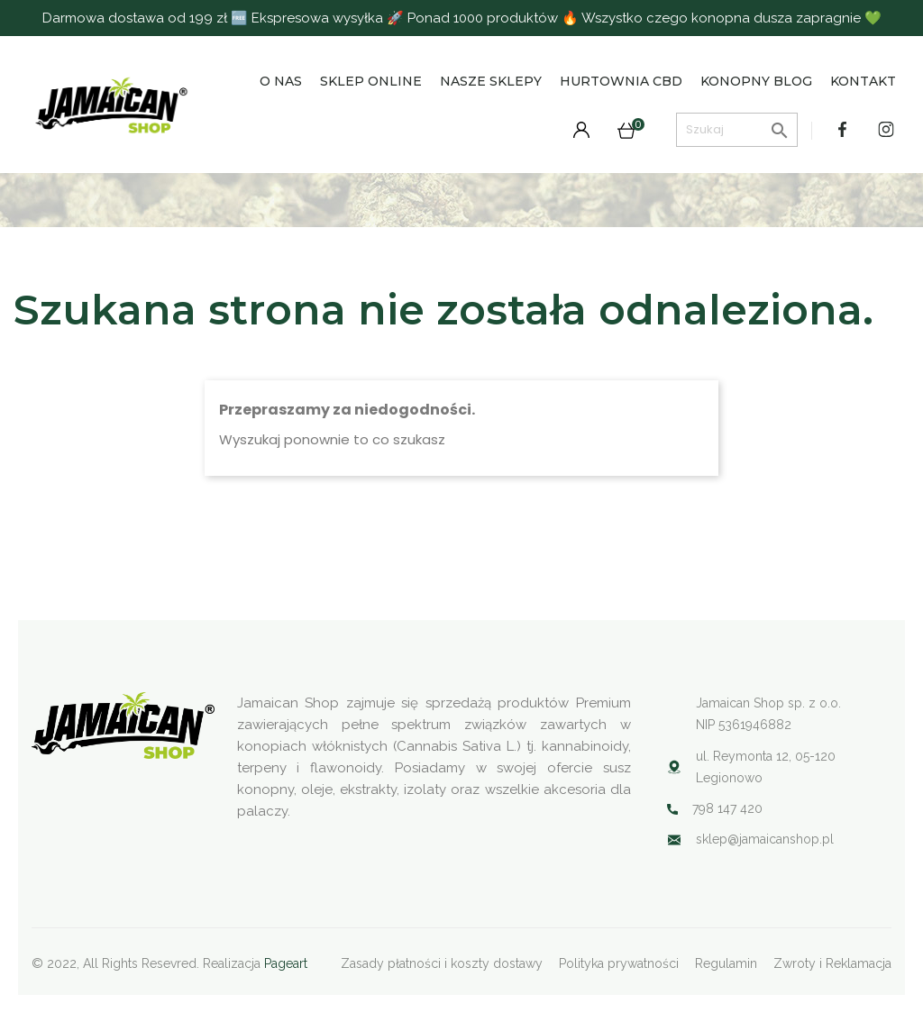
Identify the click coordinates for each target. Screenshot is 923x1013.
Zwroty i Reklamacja (832, 963)
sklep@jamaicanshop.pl (765, 839)
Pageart (285, 963)
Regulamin (726, 963)
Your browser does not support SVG (674, 840)
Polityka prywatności (619, 963)
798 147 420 (727, 808)
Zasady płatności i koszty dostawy (442, 963)
